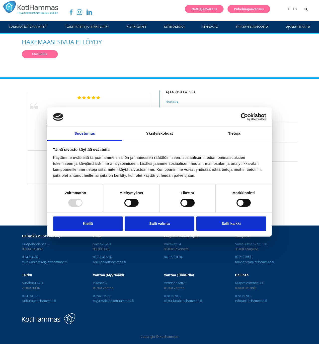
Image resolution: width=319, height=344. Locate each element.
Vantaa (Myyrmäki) (108, 275)
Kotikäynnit (136, 26)
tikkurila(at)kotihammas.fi (183, 300)
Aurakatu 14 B (32, 283)
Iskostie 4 (100, 283)
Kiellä (88, 223)
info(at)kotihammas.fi (251, 300)
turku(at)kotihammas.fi (39, 300)
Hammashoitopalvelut (28, 26)
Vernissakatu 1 (175, 283)
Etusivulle (39, 54)
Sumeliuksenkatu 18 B (251, 244)
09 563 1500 (101, 295)
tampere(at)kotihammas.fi (254, 262)
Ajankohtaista (298, 26)
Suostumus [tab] (85, 133)
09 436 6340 (30, 257)
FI (289, 8)
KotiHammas (174, 26)
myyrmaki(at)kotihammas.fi (113, 300)
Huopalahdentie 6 (35, 244)
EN (295, 8)
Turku (27, 275)
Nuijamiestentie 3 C (249, 283)
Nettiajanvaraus (204, 9)
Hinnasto (210, 26)
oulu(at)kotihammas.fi (109, 262)
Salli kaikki (231, 223)
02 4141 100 (30, 295)
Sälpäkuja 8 (102, 244)
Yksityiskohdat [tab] (159, 133)
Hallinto (242, 275)
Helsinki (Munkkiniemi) (41, 236)
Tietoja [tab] (234, 133)
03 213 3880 (243, 257)
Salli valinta (159, 223)
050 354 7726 (102, 257)
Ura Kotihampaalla (252, 26)
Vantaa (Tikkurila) (179, 275)
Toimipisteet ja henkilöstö (87, 26)
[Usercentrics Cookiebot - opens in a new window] (244, 117)
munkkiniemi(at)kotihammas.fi (44, 262)
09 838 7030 (172, 295)
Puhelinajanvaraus (249, 9)
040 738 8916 (173, 257)
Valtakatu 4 (172, 244)
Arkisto (171, 101)
